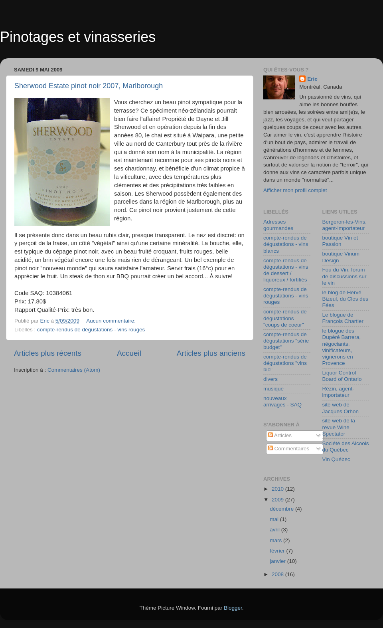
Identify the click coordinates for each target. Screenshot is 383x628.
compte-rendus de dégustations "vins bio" (285, 363)
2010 (278, 489)
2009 (278, 500)
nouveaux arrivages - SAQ (282, 401)
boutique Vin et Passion (340, 241)
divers (270, 379)
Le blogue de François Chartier (343, 318)
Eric (312, 79)
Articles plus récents (47, 353)
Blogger (233, 608)
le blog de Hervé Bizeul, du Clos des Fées (345, 298)
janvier (278, 561)
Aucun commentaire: (111, 321)
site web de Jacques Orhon (340, 408)
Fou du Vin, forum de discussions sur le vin (344, 276)
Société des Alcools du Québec (345, 446)
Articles (280, 435)
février (278, 551)
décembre (282, 509)
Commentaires (289, 449)
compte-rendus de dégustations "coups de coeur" (285, 318)
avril (275, 530)
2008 (278, 574)
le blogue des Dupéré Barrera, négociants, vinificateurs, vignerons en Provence (341, 347)
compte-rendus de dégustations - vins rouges (91, 330)
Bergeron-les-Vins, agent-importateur (344, 225)
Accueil (129, 353)
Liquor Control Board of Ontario (342, 376)
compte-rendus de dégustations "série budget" (286, 340)
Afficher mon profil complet (295, 190)
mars (276, 540)
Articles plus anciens (211, 353)
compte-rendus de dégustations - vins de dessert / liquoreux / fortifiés (285, 270)
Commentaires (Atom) (73, 370)
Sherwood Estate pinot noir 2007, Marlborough (88, 86)
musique (273, 389)
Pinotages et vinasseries (78, 37)
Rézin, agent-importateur (338, 392)
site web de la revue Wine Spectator (338, 427)
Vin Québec (336, 459)
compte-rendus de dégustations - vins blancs (285, 244)
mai (275, 519)
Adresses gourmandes (278, 225)
